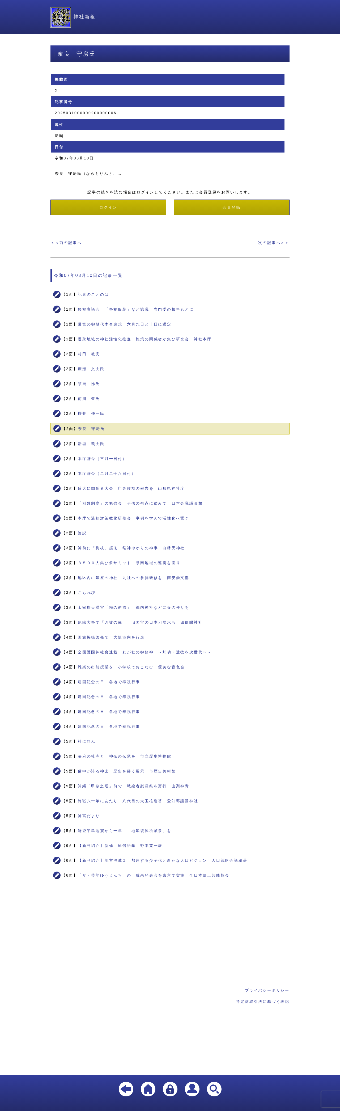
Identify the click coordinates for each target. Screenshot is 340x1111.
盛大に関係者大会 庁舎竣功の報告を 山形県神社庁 (131, 488)
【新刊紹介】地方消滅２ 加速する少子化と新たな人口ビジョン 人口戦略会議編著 (162, 860)
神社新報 (73, 16)
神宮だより (89, 816)
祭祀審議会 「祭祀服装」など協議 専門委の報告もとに (136, 309)
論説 (82, 533)
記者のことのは (93, 294)
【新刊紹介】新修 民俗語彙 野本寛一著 (120, 845)
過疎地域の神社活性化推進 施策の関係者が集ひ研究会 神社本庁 (145, 339)
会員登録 (231, 207)
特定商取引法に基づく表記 (263, 1001)
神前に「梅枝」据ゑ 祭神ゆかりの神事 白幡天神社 (131, 548)
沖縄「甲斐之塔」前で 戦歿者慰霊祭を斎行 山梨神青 (133, 786)
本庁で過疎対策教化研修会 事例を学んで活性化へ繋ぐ (133, 518)
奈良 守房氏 (91, 428)
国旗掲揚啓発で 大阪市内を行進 (111, 637)
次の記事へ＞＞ (274, 242)
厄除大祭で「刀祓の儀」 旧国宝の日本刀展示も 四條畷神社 (140, 622)
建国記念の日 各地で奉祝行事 (109, 682)
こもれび (87, 592)
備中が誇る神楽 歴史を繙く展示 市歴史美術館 (127, 771)
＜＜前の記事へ (66, 242)
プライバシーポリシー (267, 990)
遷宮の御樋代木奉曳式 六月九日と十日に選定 (125, 324)
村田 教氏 (89, 354)
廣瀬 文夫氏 (91, 369)
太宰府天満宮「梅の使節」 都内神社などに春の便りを (133, 607)
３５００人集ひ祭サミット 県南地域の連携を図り (129, 563)
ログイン (108, 207)
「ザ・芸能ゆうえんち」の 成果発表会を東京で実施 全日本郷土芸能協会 (154, 875)
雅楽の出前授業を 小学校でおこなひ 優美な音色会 (131, 667)
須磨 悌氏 (89, 384)
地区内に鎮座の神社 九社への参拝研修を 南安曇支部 (133, 578)
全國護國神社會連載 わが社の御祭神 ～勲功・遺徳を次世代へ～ (145, 652)
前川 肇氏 (89, 398)
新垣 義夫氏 (91, 444)
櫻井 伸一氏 (91, 413)
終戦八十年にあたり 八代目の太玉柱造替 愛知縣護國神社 (138, 801)
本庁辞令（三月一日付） (102, 459)
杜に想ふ (87, 741)
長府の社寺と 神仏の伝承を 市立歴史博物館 (125, 756)
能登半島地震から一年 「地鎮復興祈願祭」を (125, 831)
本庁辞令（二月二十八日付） (107, 473)
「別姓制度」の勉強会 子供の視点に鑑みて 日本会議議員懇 (140, 503)
